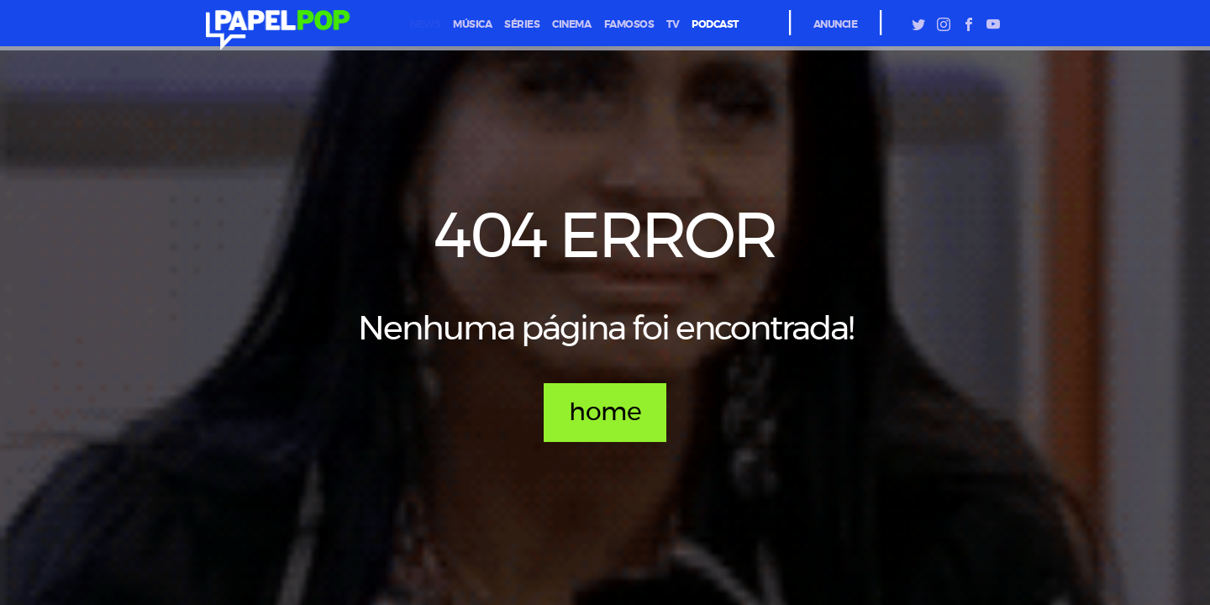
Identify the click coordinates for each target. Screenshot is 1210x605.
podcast (715, 24)
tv (672, 24)
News (425, 24)
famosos (629, 24)
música (472, 24)
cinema (571, 24)
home (605, 412)
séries (521, 24)
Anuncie (835, 24)
